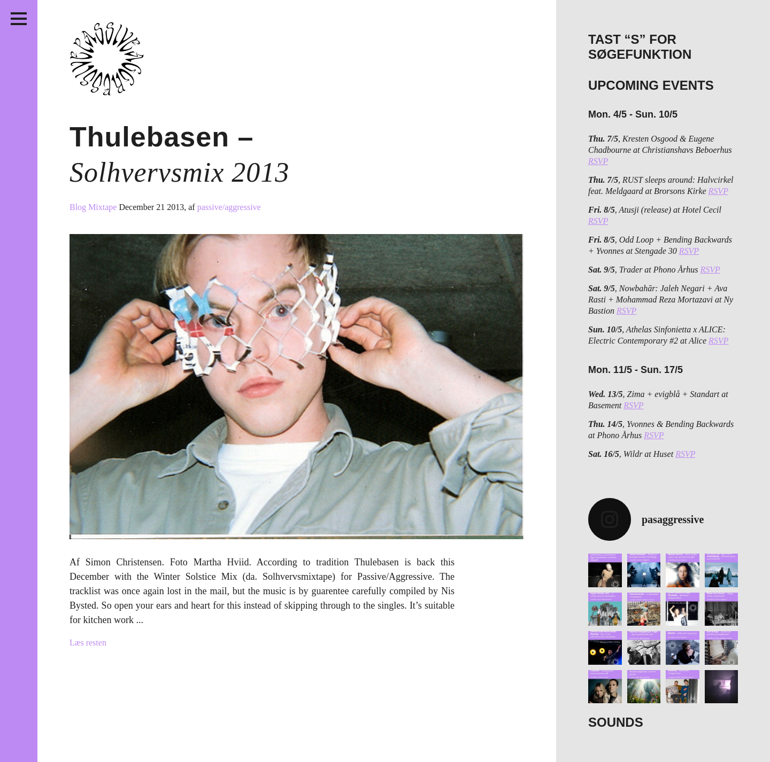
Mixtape (103, 207)
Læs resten (88, 642)
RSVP (598, 161)
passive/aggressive (229, 207)
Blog (79, 207)
